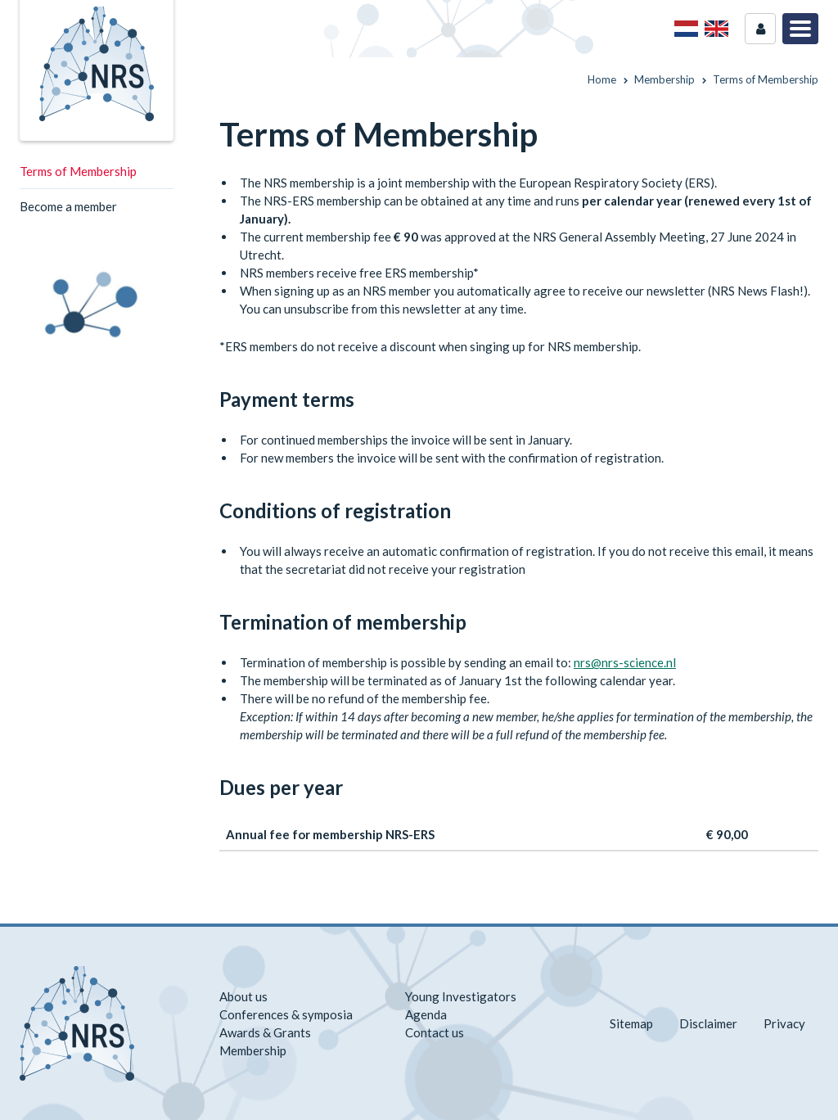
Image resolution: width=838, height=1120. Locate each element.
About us (243, 996)
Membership (252, 1050)
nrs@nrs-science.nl (625, 662)
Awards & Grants (265, 1032)
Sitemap (631, 1023)
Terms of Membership (78, 171)
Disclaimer (708, 1023)
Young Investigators (460, 996)
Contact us (434, 1032)
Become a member (68, 206)
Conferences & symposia (286, 1014)
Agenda (426, 1014)
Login (760, 28)
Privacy (784, 1023)
